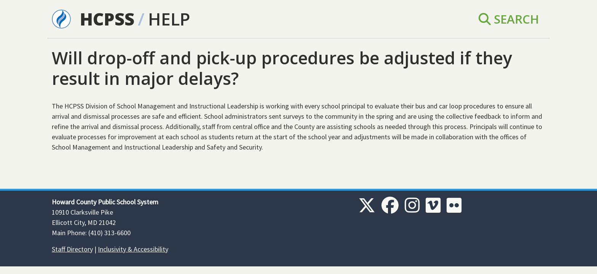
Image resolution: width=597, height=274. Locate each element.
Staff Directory (72, 249)
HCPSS (107, 18)
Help (169, 18)
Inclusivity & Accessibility (133, 249)
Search (509, 19)
